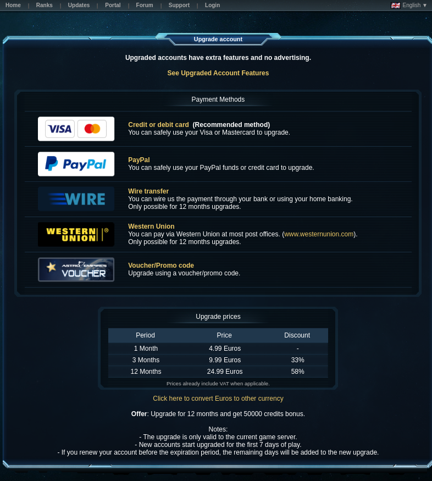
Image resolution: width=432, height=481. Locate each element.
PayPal (138, 160)
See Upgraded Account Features (218, 73)
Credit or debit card (158, 125)
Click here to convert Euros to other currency (218, 398)
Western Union (151, 226)
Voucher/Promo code (161, 265)
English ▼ (409, 5)
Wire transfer (148, 191)
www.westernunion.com (318, 234)
